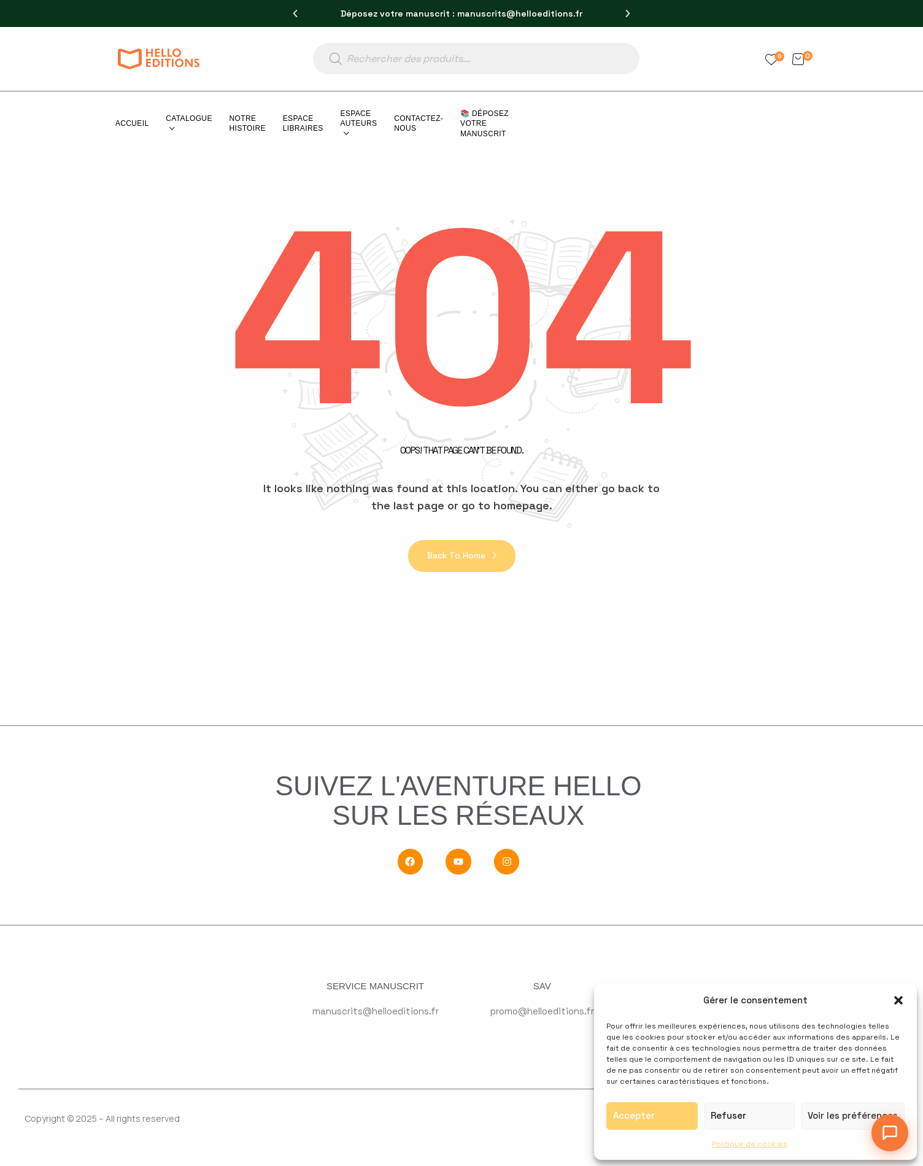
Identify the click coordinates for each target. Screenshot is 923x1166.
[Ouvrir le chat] (889, 1132)
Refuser (728, 1115)
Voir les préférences (853, 1115)
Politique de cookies (749, 1144)
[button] (898, 1000)
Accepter (634, 1115)
